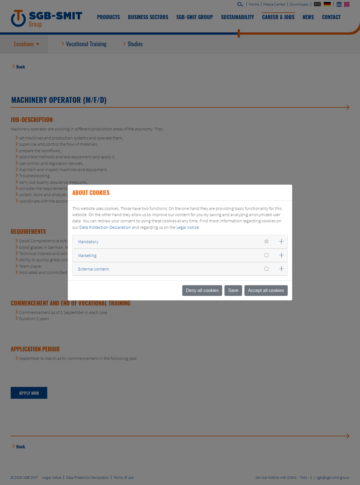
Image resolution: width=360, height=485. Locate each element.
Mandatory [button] (88, 241)
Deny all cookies (202, 290)
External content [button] (93, 269)
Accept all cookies (266, 290)
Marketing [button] (87, 255)
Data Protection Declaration (105, 227)
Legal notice (187, 227)
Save (233, 290)
